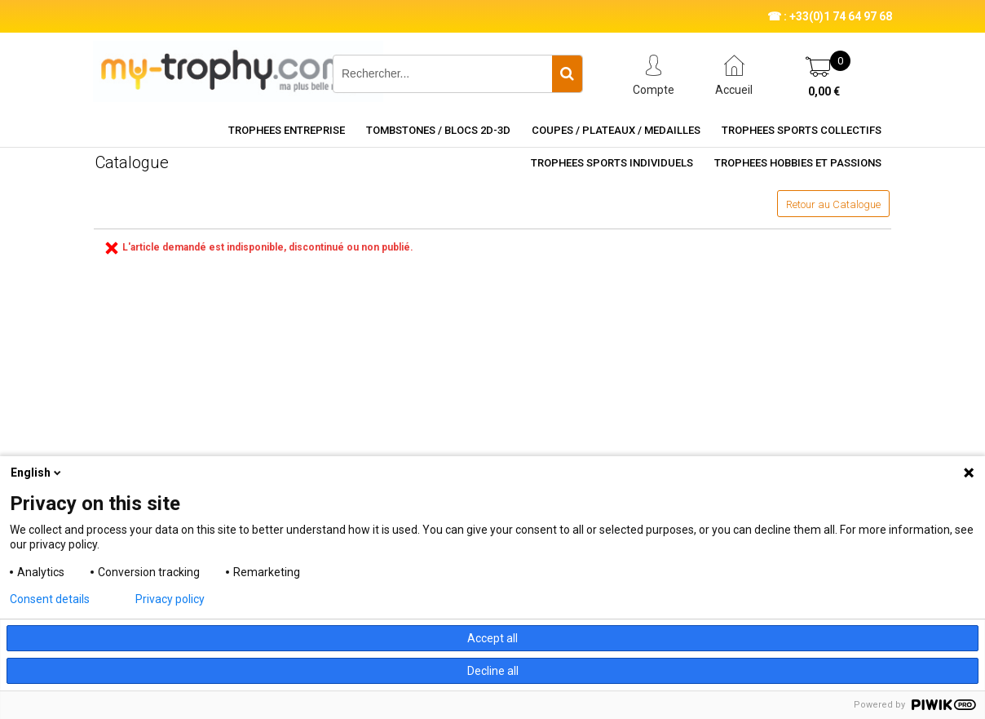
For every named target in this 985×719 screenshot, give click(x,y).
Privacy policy (170, 599)
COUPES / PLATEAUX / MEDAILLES (616, 130)
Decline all (493, 670)
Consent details (50, 599)
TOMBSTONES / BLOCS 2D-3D (438, 130)
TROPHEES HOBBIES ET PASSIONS (797, 163)
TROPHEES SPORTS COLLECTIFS (801, 130)
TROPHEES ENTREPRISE (286, 130)
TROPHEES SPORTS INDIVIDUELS (612, 163)
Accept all (492, 638)
